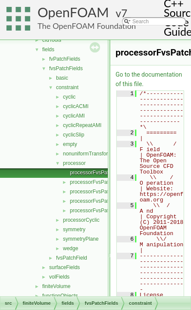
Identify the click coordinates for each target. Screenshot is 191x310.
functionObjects (60, 296)
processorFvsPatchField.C (100, 173)
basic (62, 78)
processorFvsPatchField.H (100, 182)
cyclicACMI (75, 106)
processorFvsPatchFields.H (101, 201)
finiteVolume (56, 286)
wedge (70, 248)
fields (48, 49)
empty (70, 144)
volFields (59, 277)
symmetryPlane (81, 239)
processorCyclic (81, 220)
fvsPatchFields (66, 68)
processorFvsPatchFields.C (101, 192)
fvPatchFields (64, 59)
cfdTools (51, 40)
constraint (67, 87)
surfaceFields (64, 267)
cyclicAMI (74, 116)
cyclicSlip (73, 135)
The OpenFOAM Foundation (87, 26)
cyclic (69, 97)
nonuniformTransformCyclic (94, 154)
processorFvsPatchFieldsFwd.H (106, 211)
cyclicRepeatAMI (82, 125)
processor (74, 163)
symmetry (74, 229)
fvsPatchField (71, 258)
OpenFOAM (73, 12)
